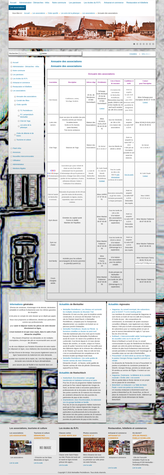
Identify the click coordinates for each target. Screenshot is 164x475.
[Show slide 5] (147, 44)
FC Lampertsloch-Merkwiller (27, 116)
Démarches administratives (41, 437)
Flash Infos (17, 148)
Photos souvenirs (90, 433)
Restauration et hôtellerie (137, 3)
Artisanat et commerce (113, 3)
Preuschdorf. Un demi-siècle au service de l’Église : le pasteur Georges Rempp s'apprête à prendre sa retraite (131, 358)
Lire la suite (14, 463)
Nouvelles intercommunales (23, 156)
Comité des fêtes (23, 100)
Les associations (17, 7)
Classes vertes (65, 433)
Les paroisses (75, 3)
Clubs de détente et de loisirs (25, 134)
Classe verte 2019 (67, 436)
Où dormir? (137, 433)
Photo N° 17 (88, 436)
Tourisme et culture (24, 140)
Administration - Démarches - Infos (34, 3)
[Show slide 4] (144, 44)
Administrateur (18, 164)
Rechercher (13, 53)
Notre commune (59, 3)
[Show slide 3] (140, 44)
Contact (101, 108)
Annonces (16, 152)
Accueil (13, 3)
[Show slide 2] (137, 44)
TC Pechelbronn (26, 110)
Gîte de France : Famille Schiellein (141, 437)
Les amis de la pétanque (25, 126)
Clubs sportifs (22, 105)
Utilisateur (16, 160)
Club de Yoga (25, 121)
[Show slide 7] (153, 44)
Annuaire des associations (26, 96)
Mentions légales (19, 168)
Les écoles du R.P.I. (92, 3)
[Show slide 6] (150, 44)
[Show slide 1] (134, 44)
